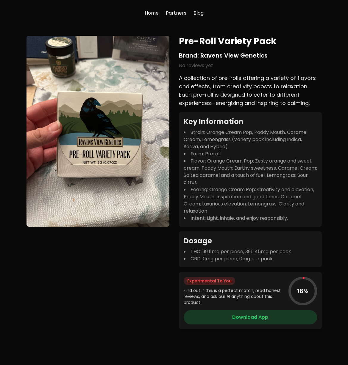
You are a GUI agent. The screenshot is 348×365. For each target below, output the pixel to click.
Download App (250, 317)
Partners (176, 13)
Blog (198, 13)
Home (152, 13)
